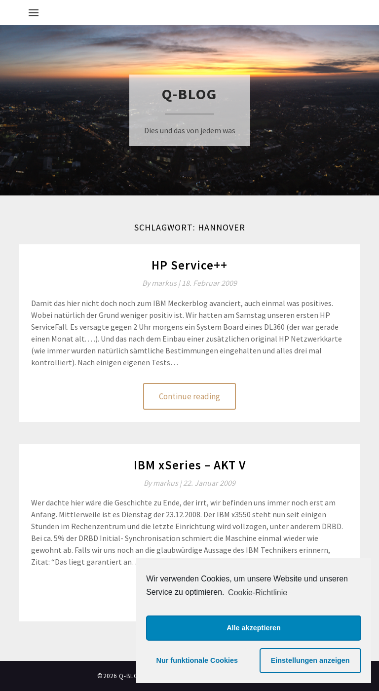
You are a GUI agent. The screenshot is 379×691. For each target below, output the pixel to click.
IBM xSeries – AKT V (190, 465)
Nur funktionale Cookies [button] (197, 660)
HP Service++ (189, 265)
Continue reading (189, 396)
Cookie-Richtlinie (257, 592)
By (162, 283)
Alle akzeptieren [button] (254, 628)
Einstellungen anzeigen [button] (310, 660)
